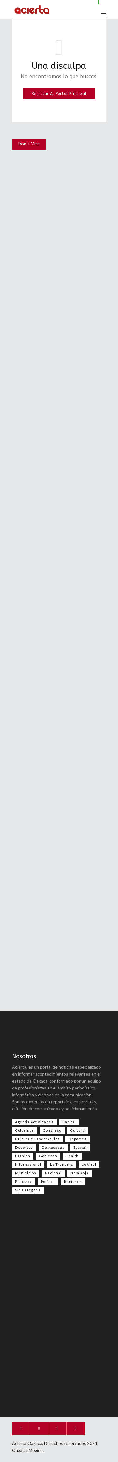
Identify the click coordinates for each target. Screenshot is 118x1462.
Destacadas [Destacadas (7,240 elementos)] (53, 1147)
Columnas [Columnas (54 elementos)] (24, 1130)
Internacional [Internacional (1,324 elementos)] (28, 1164)
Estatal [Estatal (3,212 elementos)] (80, 1147)
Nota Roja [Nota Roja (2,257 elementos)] (79, 1173)
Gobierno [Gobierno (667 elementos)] (48, 1156)
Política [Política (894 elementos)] (48, 1181)
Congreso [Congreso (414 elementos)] (52, 1130)
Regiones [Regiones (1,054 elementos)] (73, 1181)
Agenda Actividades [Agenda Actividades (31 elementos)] (34, 1122)
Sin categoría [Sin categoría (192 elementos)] (28, 1190)
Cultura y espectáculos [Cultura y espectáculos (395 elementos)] (37, 1139)
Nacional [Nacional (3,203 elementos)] (53, 1173)
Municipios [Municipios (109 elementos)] (25, 1173)
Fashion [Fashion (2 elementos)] (22, 1156)
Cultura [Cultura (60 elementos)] (77, 1130)
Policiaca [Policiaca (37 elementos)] (23, 1181)
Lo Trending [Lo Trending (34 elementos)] (61, 1164)
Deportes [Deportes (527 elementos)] (78, 1139)
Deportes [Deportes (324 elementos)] (24, 1147)
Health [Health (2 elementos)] (72, 1156)
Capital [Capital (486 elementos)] (69, 1122)
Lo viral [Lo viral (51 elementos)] (89, 1164)
